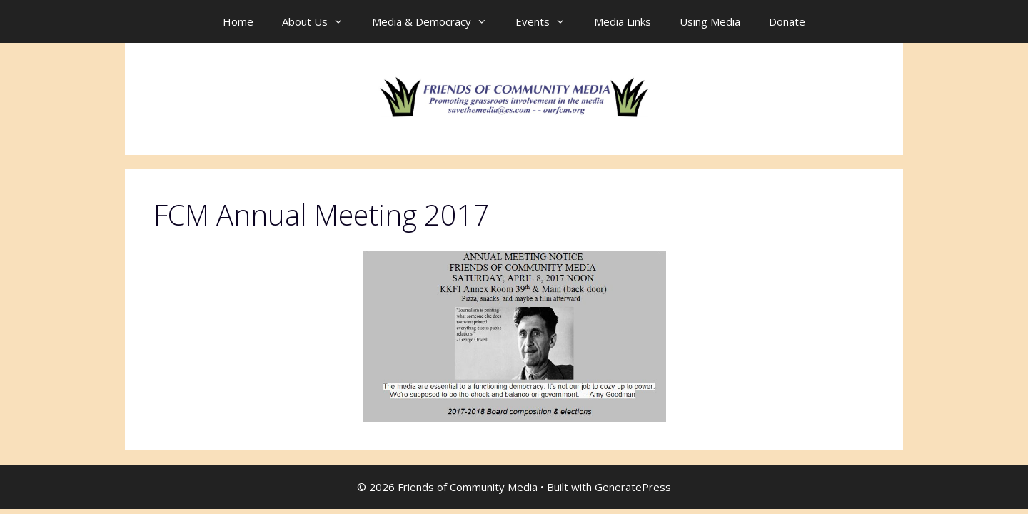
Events (547, 21)
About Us (320, 21)
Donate (787, 21)
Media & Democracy (436, 21)
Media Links (622, 21)
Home (238, 21)
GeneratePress (633, 487)
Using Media (710, 21)
